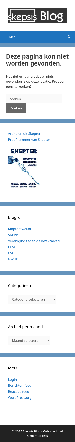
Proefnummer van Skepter (29, 139)
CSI (10, 253)
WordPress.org (20, 397)
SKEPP (13, 234)
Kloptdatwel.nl (19, 228)
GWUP (13, 259)
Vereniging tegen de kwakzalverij (34, 241)
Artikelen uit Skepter (24, 133)
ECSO (12, 247)
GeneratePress (37, 436)
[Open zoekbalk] (69, 37)
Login (12, 379)
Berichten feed (19, 385)
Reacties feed (18, 391)
